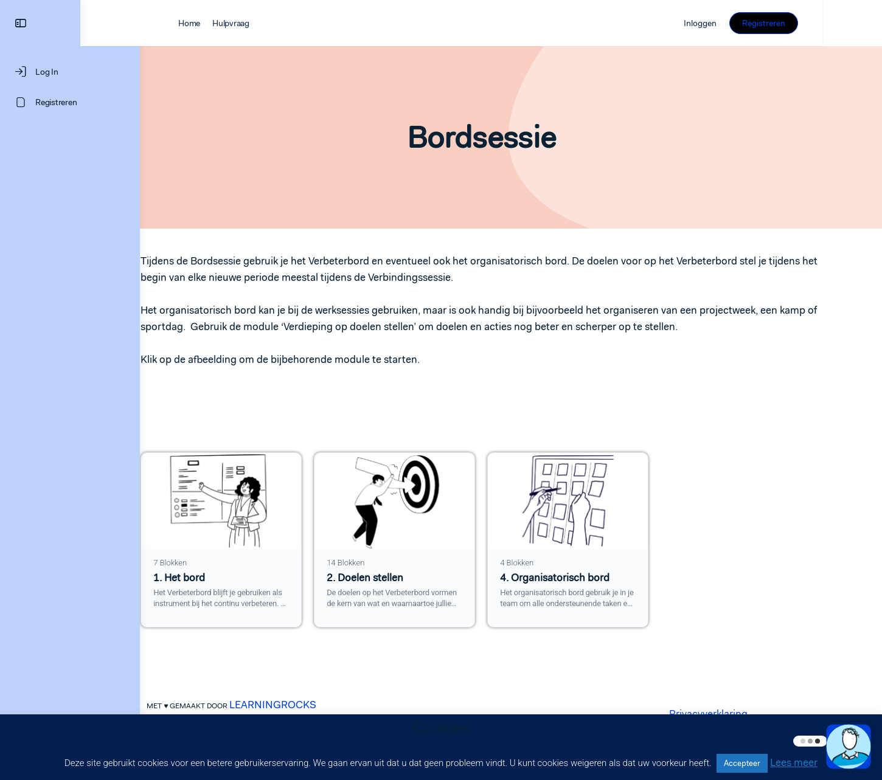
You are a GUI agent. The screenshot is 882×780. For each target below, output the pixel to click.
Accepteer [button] (742, 763)
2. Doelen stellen (394, 577)
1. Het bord (209, 577)
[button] (849, 747)
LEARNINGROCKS (302, 704)
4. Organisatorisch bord (584, 577)
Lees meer (794, 762)
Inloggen (759, 23)
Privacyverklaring (738, 713)
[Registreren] (70, 102)
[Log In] (70, 71)
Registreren (823, 23)
